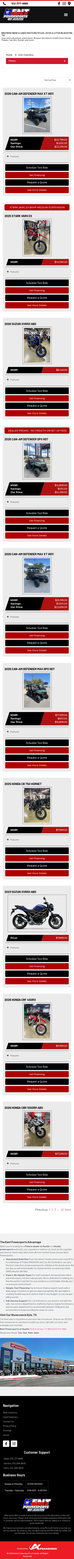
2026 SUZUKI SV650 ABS (20, 324)
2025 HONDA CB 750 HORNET (23, 784)
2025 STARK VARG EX (18, 216)
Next (68, 1209)
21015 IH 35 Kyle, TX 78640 (41, 1329)
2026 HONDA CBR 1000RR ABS (24, 1107)
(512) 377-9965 (60, 1329)
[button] (66, 15)
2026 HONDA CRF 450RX (20, 999)
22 (62, 1209)
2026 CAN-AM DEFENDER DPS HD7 (26, 439)
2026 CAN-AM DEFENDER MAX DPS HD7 (30, 669)
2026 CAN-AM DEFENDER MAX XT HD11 (29, 93)
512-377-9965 (20, 3)
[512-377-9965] (4, 3)
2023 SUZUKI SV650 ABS (20, 892)
